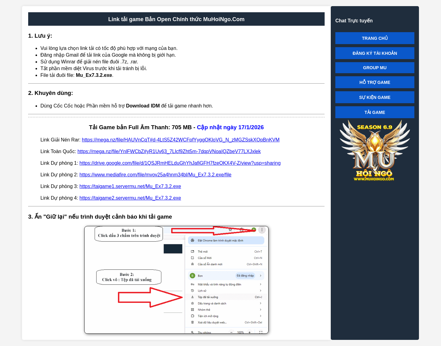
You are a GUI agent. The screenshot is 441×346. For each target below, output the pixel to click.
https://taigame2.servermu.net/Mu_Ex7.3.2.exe (130, 198)
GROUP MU (375, 67)
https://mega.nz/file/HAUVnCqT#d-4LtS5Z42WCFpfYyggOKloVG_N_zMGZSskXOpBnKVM (181, 139)
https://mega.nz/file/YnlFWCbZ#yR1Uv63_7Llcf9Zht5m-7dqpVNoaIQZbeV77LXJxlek (169, 151)
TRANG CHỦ (375, 38)
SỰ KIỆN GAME (374, 97)
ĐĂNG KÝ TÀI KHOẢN (374, 53)
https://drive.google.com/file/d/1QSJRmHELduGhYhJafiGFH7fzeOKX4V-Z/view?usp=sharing (180, 163)
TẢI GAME (374, 112)
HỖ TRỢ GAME (375, 82)
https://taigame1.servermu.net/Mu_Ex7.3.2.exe (130, 186)
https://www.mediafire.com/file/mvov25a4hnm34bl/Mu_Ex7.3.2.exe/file (156, 174)
